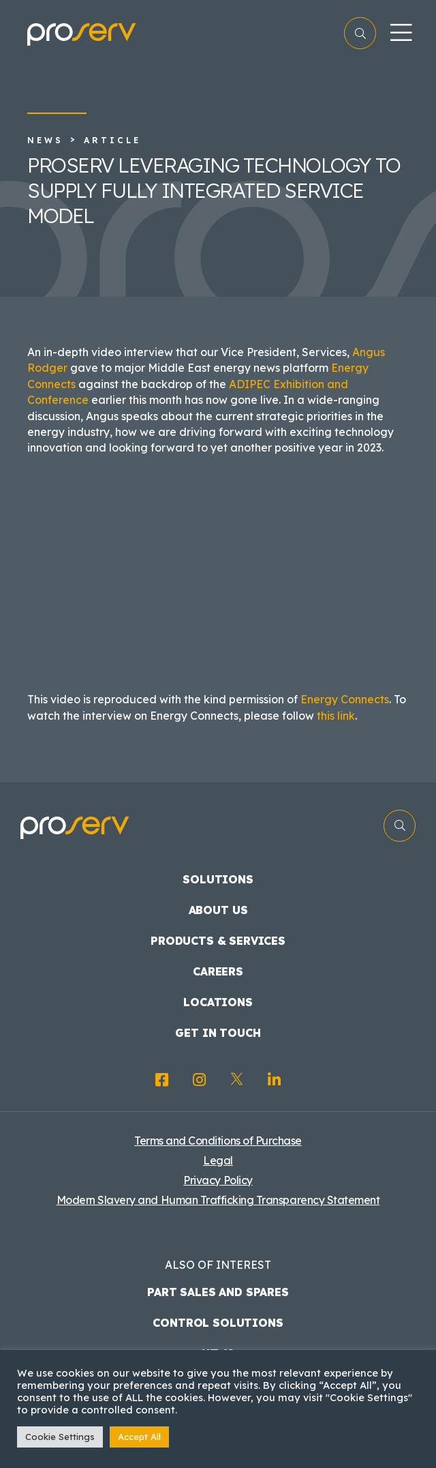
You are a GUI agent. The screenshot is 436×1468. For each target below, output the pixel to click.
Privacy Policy (217, 1180)
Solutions (218, 879)
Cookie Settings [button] (60, 1436)
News (45, 140)
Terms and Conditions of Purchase (218, 1140)
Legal (218, 1160)
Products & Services (218, 941)
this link (336, 715)
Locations (218, 1002)
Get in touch (217, 1033)
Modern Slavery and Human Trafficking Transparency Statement (218, 1200)
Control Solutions (218, 1323)
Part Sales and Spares (218, 1292)
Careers (218, 971)
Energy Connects (344, 699)
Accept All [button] (139, 1436)
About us (218, 910)
